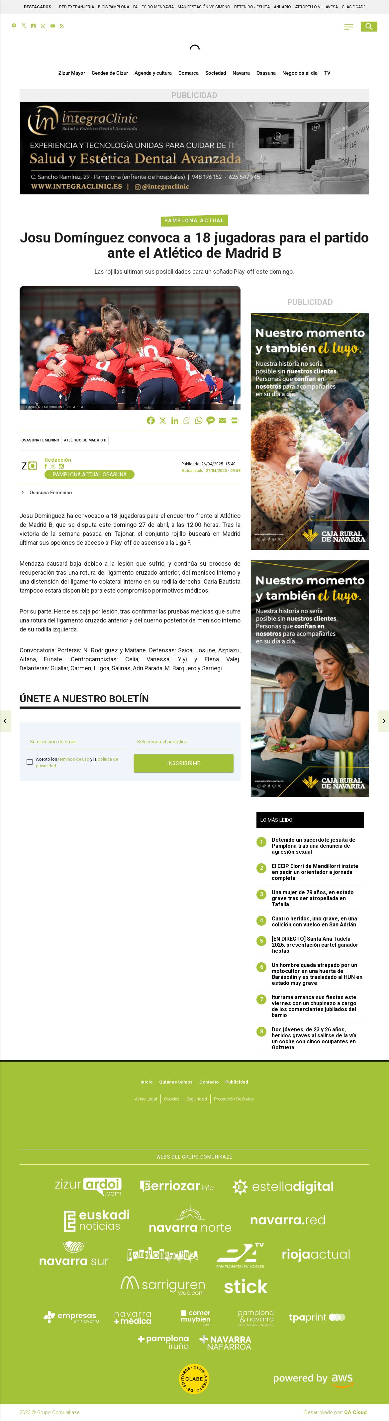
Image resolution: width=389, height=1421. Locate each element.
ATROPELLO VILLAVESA (316, 6)
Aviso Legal (146, 1099)
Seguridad (196, 1099)
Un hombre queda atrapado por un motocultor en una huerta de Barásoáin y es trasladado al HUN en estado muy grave (309, 975)
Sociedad (215, 74)
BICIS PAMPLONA (113, 6)
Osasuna (266, 74)
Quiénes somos (176, 1082)
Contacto (209, 1082)
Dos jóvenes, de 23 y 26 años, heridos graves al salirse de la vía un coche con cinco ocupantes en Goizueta (306, 1039)
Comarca (188, 74)
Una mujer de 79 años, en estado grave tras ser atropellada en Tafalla (305, 899)
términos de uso (73, 759)
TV (327, 74)
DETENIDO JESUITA (252, 6)
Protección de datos (234, 1099)
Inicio (146, 1082)
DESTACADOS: (38, 6)
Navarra (241, 74)
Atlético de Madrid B (85, 441)
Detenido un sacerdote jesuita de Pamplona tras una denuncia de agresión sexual (305, 846)
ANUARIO (282, 6)
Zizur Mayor (71, 74)
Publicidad (236, 1082)
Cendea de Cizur (110, 74)
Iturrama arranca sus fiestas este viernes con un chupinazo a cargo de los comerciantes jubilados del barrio (306, 1007)
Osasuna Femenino (40, 441)
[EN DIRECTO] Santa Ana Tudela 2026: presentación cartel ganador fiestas (307, 945)
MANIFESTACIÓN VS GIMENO (204, 6)
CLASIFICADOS (355, 6)
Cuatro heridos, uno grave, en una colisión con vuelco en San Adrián (306, 922)
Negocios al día (300, 74)
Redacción (58, 460)
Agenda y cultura (153, 74)
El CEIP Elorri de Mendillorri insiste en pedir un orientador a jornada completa (307, 873)
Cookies (171, 1099)
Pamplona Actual (194, 221)
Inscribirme (183, 764)
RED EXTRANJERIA (76, 6)
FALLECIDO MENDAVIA (153, 6)
